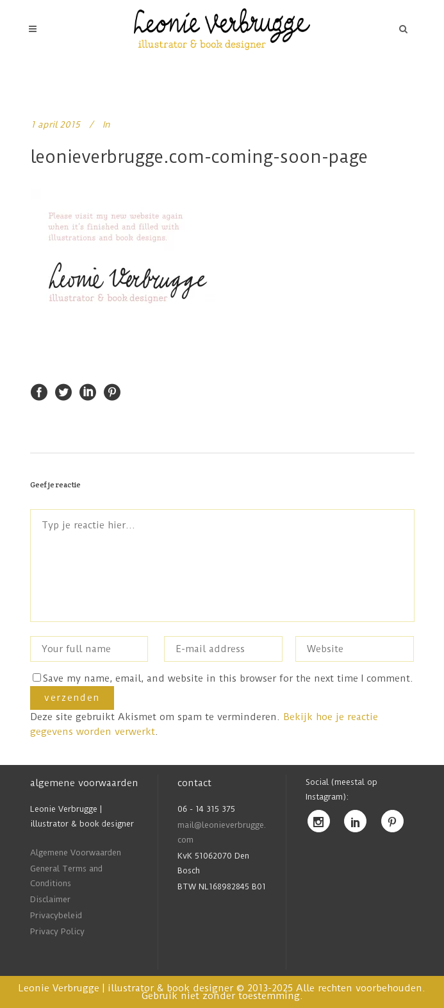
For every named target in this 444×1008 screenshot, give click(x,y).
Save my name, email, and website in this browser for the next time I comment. (228, 678)
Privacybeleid (56, 915)
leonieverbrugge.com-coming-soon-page (199, 157)
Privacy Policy (57, 931)
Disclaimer (50, 899)
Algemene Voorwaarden (75, 852)
